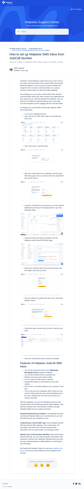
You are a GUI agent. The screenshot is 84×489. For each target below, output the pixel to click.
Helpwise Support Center (42, 22)
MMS (47, 370)
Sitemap (5, 483)
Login (26, 114)
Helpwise (10, 486)
